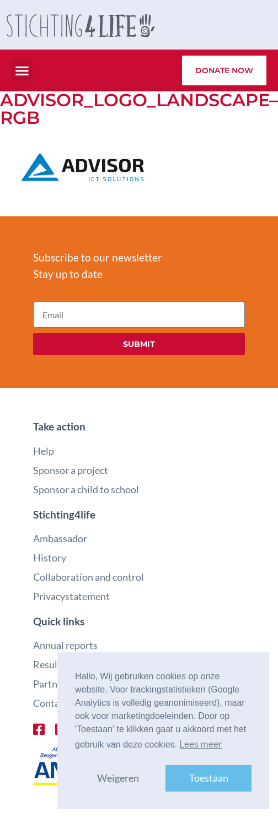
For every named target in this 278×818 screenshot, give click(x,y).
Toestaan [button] (208, 778)
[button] (22, 70)
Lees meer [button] (200, 744)
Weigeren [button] (118, 778)
